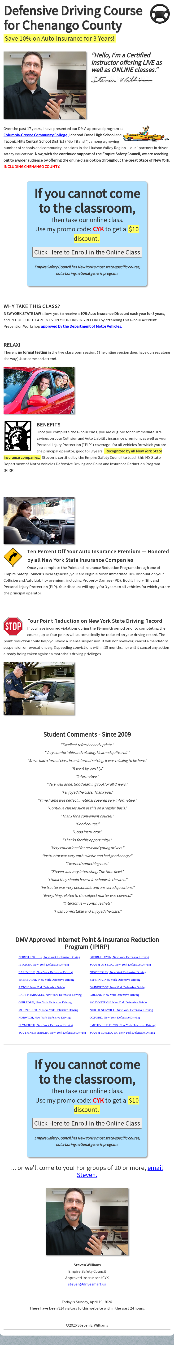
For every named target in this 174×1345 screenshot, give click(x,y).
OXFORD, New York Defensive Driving (115, 1017)
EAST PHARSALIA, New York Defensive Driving (50, 995)
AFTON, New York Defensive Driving (42, 987)
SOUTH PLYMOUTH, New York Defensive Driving (122, 1032)
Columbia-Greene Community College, (36, 135)
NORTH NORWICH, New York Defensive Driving (121, 1010)
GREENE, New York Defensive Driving (114, 995)
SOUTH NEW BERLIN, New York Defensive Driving (52, 1032)
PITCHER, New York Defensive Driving (43, 964)
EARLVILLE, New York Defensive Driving (45, 972)
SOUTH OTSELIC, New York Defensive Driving (120, 964)
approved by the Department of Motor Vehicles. (81, 326)
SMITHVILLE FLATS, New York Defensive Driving (122, 1025)
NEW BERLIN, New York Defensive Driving (118, 972)
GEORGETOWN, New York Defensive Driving (119, 957)
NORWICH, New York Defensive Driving (44, 1017)
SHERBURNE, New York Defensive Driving (46, 979)
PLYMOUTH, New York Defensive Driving (45, 1025)
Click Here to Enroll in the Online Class (87, 252)
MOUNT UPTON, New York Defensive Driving (48, 1010)
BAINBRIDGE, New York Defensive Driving (118, 987)
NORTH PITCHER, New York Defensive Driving (49, 957)
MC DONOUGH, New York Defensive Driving (119, 1002)
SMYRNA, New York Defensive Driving (115, 979)
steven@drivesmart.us (87, 1284)
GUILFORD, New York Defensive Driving (45, 1002)
